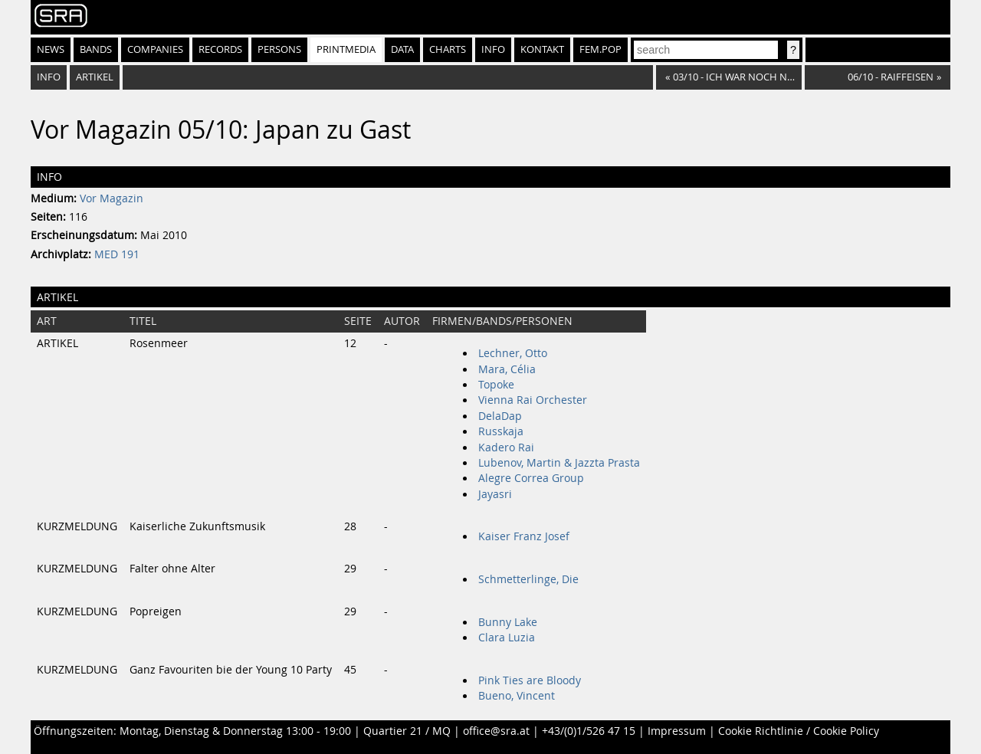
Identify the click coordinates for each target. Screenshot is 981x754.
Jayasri (495, 494)
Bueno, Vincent (516, 696)
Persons (279, 49)
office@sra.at (496, 731)
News (50, 49)
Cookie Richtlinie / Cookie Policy (798, 731)
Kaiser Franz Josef (523, 536)
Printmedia (346, 49)
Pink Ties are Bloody (529, 680)
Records (220, 49)
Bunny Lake (507, 622)
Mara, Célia (507, 369)
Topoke (496, 385)
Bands (96, 49)
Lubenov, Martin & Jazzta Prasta (559, 463)
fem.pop (600, 49)
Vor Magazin (111, 198)
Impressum (677, 731)
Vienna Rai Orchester (532, 400)
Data (402, 49)
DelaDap (500, 416)
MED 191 (116, 254)
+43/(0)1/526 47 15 (588, 731)
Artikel (94, 77)
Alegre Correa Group (531, 478)
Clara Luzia (506, 637)
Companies (155, 49)
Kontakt (542, 49)
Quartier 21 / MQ (407, 731)
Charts (447, 49)
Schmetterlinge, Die (528, 579)
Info (493, 49)
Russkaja (500, 431)
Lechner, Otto (512, 353)
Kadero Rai (506, 447)
